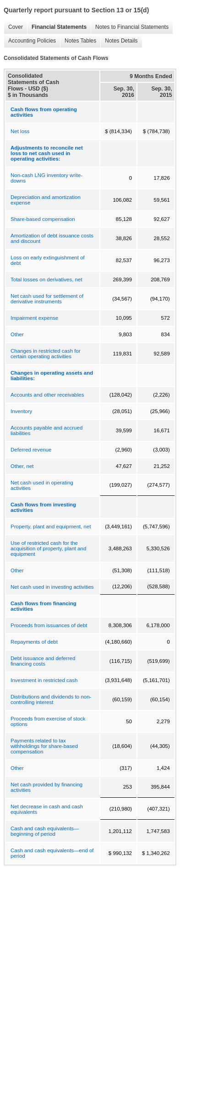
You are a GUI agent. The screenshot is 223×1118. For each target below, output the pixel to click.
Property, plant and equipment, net (51, 526)
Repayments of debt (34, 642)
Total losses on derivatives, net (46, 279)
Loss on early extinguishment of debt (48, 260)
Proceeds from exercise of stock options (48, 721)
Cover (15, 27)
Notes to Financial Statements (132, 27)
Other (17, 334)
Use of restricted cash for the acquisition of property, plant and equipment (48, 548)
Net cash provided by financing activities (46, 787)
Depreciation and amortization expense (46, 199)
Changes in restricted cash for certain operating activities (46, 353)
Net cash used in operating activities (42, 485)
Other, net (22, 466)
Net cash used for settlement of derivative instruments (47, 298)
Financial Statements (59, 27)
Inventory (21, 411)
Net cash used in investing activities (52, 587)
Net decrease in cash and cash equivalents (47, 809)
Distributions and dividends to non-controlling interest (51, 699)
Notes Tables (80, 41)
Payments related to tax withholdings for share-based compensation (44, 746)
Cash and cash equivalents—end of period (52, 853)
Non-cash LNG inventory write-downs (46, 177)
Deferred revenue (31, 449)
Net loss (20, 131)
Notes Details (121, 41)
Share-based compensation (43, 219)
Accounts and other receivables (47, 395)
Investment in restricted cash (44, 680)
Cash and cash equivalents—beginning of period (45, 831)
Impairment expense (34, 318)
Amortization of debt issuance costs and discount (52, 238)
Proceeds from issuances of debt (49, 625)
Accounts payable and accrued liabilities (46, 430)
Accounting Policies (32, 41)
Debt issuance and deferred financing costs (43, 661)
